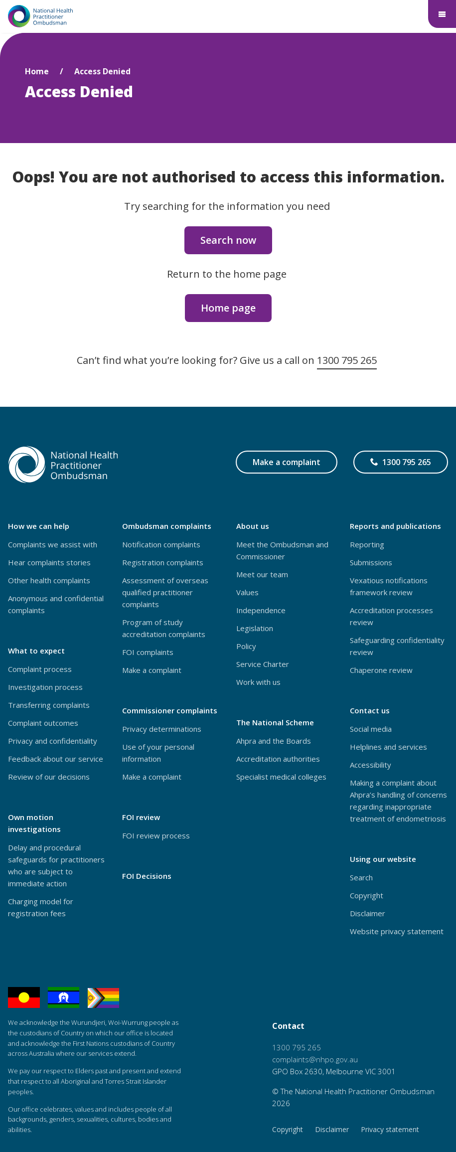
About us (252, 526)
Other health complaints (49, 580)
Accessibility (370, 765)
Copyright (366, 895)
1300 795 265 (347, 360)
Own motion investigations (34, 823)
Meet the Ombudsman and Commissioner (282, 550)
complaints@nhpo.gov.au (315, 1059)
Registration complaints (162, 562)
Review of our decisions (49, 777)
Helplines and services (388, 747)
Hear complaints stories (49, 562)
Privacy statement (390, 1129)
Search (361, 877)
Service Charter (262, 664)
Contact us (370, 710)
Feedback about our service (55, 759)
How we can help (38, 526)
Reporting (367, 544)
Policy (246, 646)
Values (247, 592)
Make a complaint (286, 462)
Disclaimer (367, 913)
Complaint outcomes (43, 723)
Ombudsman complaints (166, 526)
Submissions (371, 562)
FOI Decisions (146, 876)
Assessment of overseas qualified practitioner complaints (165, 592)
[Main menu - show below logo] (442, 14)
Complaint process (40, 669)
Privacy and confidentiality (52, 741)
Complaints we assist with (52, 544)
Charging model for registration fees (40, 907)
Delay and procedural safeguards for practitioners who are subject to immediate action (56, 865)
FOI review (141, 817)
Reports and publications (395, 526)
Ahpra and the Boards (273, 741)
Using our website (383, 859)
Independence (261, 610)
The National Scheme (275, 722)
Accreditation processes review (391, 616)
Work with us (258, 682)
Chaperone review (381, 670)
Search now (228, 240)
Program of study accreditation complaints (163, 628)
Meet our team (262, 574)
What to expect (36, 651)
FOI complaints (147, 652)
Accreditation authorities (278, 759)
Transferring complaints (49, 705)
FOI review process (156, 835)
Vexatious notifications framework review (389, 586)
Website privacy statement (397, 931)
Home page (228, 308)
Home (37, 71)
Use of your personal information (158, 753)
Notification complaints (161, 544)
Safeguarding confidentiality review (397, 646)
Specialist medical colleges (281, 777)
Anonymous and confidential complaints (56, 604)
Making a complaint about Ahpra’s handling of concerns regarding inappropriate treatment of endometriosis (398, 800)
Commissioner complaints (169, 710)
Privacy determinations (161, 729)
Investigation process (45, 687)
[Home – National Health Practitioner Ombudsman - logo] (40, 16)
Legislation (254, 628)
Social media (371, 729)
